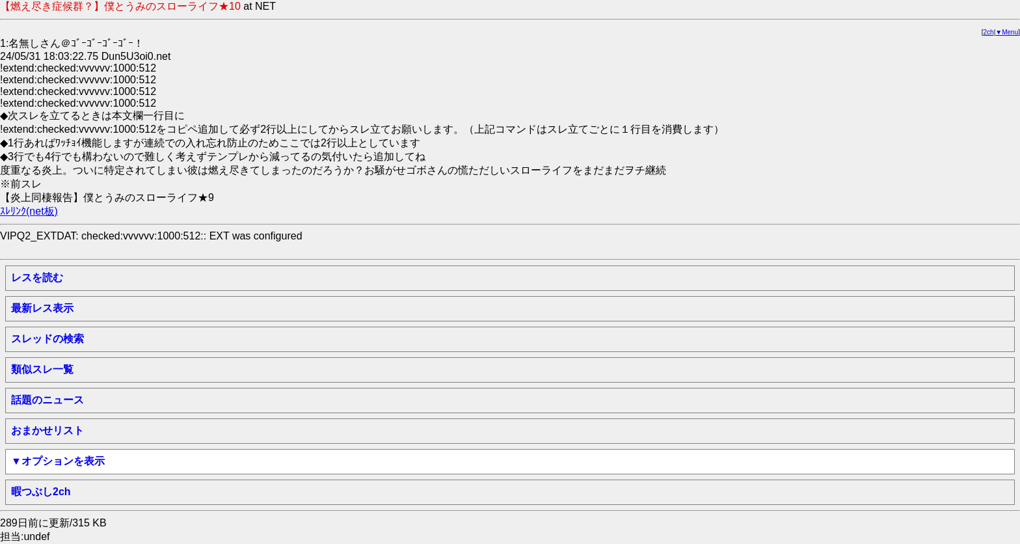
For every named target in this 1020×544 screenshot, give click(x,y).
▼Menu (1006, 32)
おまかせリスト (47, 430)
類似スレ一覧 (42, 369)
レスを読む (37, 277)
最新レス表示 (42, 308)
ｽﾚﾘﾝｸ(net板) (29, 211)
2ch (989, 32)
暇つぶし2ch (41, 491)
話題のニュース (47, 399)
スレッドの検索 (47, 338)
